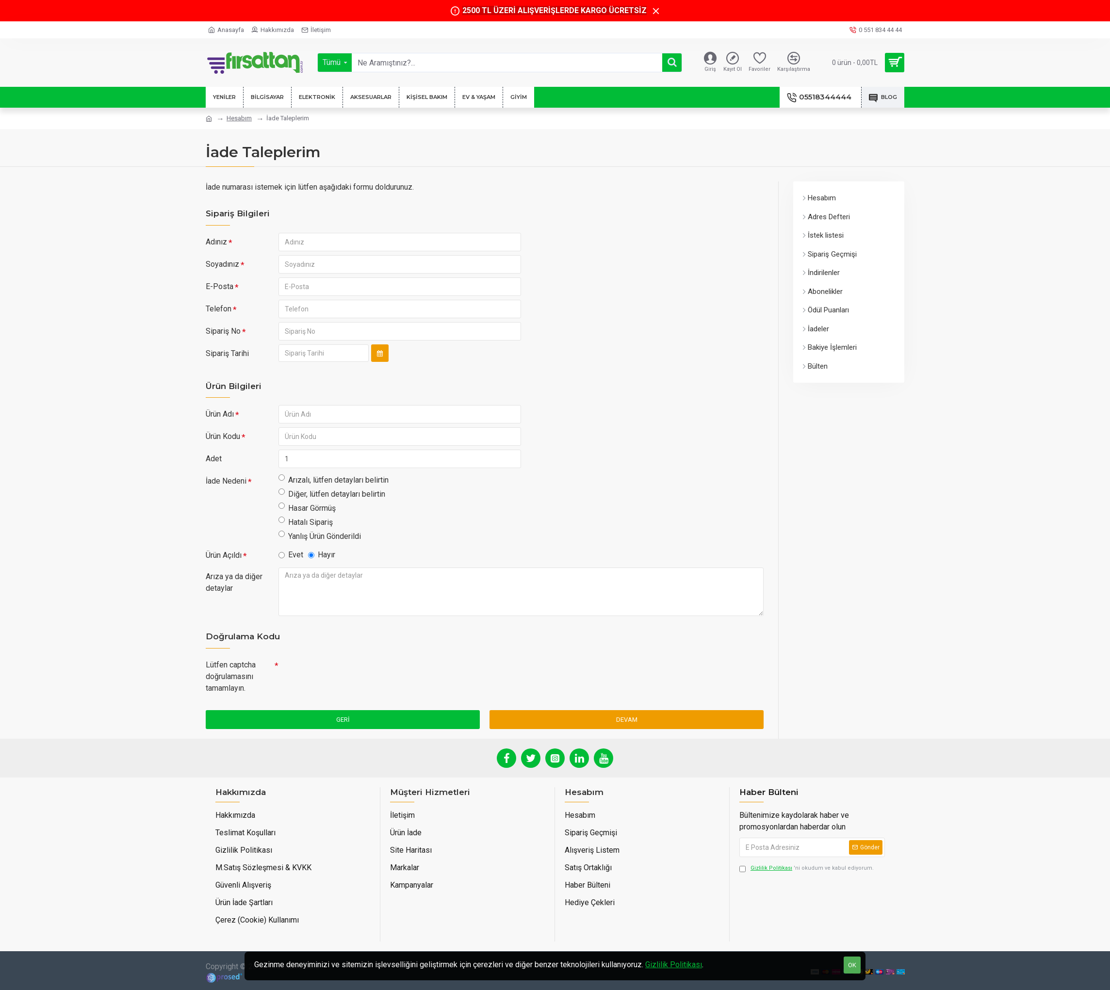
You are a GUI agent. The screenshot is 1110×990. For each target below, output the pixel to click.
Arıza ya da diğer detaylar (234, 582)
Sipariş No (223, 331)
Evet (290, 554)
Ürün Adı (220, 414)
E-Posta (219, 286)
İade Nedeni (226, 481)
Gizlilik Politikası (673, 964)
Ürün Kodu (223, 436)
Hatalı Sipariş (305, 522)
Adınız (216, 241)
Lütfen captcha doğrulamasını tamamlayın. (231, 676)
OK (852, 965)
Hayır (321, 554)
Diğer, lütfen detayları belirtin (331, 493)
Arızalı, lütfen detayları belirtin (333, 479)
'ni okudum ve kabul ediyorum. (806, 868)
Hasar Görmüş (307, 508)
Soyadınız (222, 264)
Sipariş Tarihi (227, 353)
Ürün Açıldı (224, 555)
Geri (343, 719)
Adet (214, 458)
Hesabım (239, 118)
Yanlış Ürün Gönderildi (319, 536)
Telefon (218, 308)
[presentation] (346, 673)
